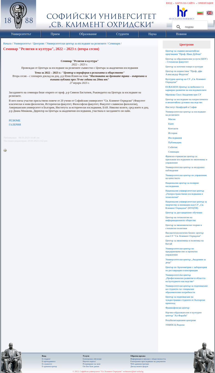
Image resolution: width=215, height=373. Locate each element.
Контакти (173, 128)
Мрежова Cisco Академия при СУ (183, 94)
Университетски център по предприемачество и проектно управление (181, 251)
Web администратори (139, 364)
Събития (172, 147)
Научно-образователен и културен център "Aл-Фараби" (183, 314)
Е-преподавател (48, 361)
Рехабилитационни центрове (180, 320)
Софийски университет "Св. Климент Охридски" (44, 16)
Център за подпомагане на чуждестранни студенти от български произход (185, 299)
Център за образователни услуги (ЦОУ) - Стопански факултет (186, 60)
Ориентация (205, 3)
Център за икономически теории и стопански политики (183, 227)
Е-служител (47, 364)
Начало (7, 43)
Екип (171, 123)
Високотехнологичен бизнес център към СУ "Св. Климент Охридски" (184, 234)
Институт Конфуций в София (181, 107)
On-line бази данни (91, 366)
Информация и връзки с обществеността (148, 359)
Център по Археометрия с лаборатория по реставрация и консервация (186, 269)
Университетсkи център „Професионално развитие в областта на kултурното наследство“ (185, 278)
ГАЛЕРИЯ (15, 124)
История (172, 133)
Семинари (114, 43)
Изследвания (175, 137)
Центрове (38, 43)
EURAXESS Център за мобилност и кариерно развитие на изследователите (185, 88)
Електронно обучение (92, 359)
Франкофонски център (177, 307)
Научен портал (89, 361)
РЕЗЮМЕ (14, 120)
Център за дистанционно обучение (183, 212)
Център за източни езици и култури (184, 66)
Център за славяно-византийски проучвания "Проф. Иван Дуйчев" (183, 52)
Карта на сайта (185, 3)
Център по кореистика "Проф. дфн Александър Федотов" (183, 73)
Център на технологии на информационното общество (180, 219)
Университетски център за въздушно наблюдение (184, 169)
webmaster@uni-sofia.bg (133, 371)
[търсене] (189, 27)
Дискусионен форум (139, 366)
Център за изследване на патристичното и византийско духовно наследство (186, 101)
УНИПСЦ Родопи (175, 324)
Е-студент (46, 359)
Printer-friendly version (6, 150)
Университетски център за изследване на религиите (76, 43)
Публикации (174, 142)
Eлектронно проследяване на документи (147, 361)
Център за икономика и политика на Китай (184, 242)
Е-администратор (49, 366)
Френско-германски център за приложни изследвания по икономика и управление (186, 159)
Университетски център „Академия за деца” (185, 261)
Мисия (171, 119)
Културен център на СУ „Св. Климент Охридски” (185, 81)
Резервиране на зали (91, 364)
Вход (169, 3)
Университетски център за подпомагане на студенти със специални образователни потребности (186, 289)
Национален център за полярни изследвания (182, 184)
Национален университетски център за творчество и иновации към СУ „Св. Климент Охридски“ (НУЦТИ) (186, 204)
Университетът (22, 43)
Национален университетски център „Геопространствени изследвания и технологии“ (184, 193)
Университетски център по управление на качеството (186, 177)
